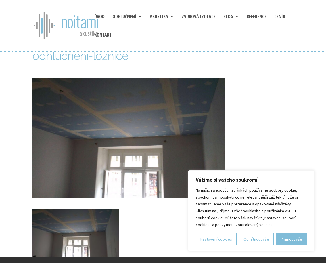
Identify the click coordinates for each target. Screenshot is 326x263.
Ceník (279, 17)
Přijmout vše (291, 239)
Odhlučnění (124, 17)
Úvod (99, 17)
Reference (256, 17)
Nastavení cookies (216, 239)
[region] (251, 210)
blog (228, 17)
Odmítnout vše (256, 239)
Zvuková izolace (199, 17)
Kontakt (103, 35)
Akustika (159, 17)
